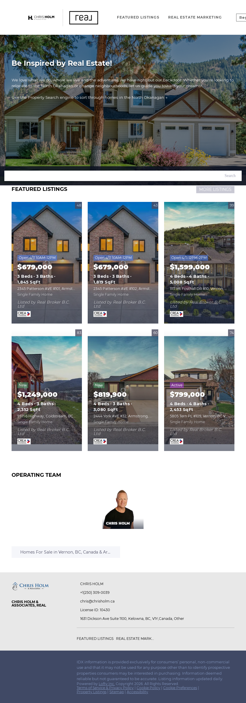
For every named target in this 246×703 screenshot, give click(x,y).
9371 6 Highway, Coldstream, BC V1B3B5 (52, 416)
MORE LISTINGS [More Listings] (215, 189)
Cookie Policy (148, 688)
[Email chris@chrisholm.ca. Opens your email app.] (107, 601)
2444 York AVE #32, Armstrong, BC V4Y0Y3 (130, 416)
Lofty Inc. (107, 684)
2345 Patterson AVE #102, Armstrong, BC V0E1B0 (136, 288)
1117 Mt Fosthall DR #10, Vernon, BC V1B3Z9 (206, 288)
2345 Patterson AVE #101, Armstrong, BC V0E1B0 (59, 288)
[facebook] (16, 663)
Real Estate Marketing (195, 17)
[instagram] (27, 663)
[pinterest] (50, 663)
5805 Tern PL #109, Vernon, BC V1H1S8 (202, 416)
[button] (230, 176)
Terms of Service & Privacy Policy (105, 688)
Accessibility (137, 692)
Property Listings (92, 692)
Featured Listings (138, 17)
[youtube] (39, 663)
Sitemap (116, 692)
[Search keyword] (111, 176)
